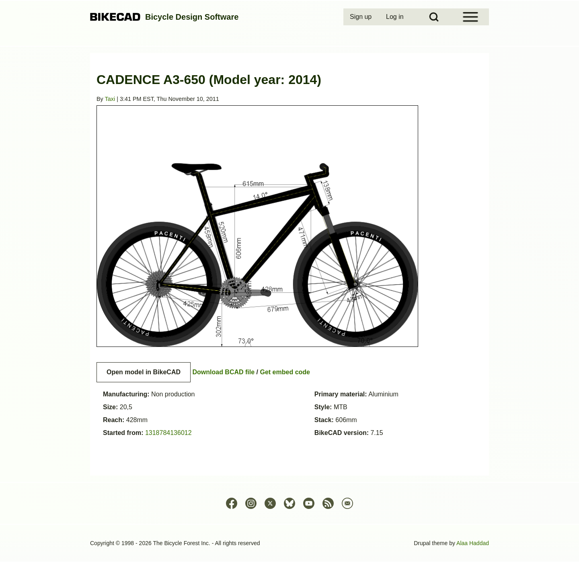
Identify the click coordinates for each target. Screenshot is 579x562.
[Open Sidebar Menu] (470, 16)
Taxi (110, 99)
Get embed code (285, 372)
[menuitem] (361, 16)
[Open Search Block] (434, 16)
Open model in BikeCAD (144, 372)
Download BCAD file (223, 372)
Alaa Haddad (472, 543)
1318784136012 (168, 432)
